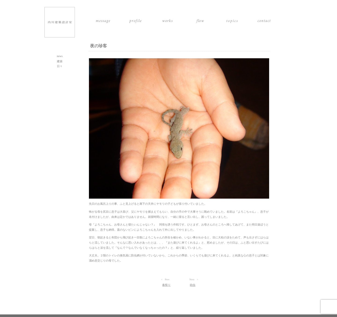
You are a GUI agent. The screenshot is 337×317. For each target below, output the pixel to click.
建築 (59, 61)
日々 (59, 66)
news (60, 56)
